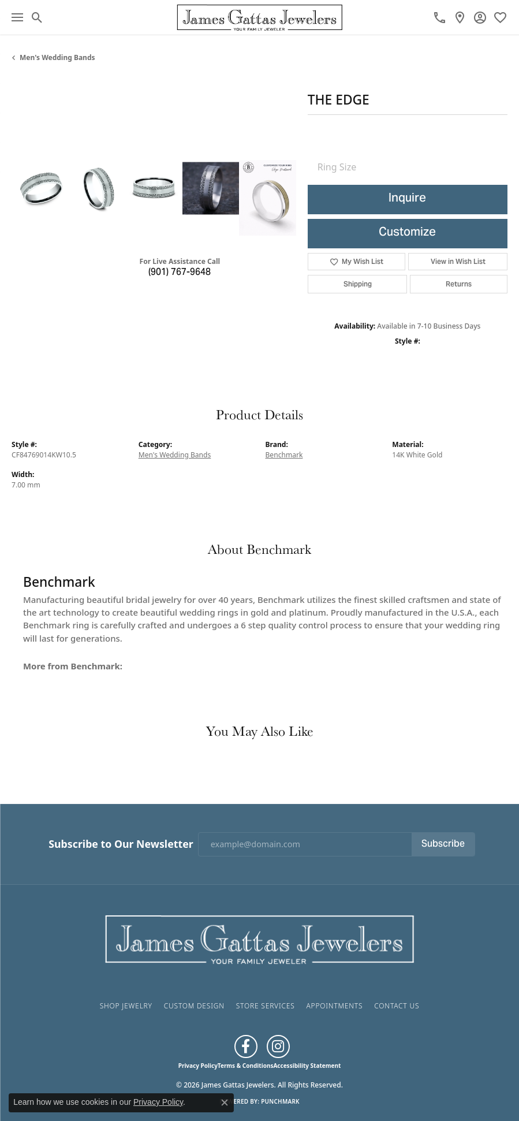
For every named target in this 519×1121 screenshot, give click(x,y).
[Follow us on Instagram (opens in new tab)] (278, 1046)
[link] (439, 17)
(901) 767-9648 (179, 272)
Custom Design (194, 1006)
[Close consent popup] (224, 1102)
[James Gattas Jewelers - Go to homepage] (259, 938)
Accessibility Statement (307, 1065)
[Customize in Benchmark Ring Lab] (267, 198)
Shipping (357, 284)
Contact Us (396, 1006)
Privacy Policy (198, 1065)
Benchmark (284, 455)
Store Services (265, 1006)
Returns (459, 284)
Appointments (334, 1006)
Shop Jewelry (126, 1006)
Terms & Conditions (246, 1065)
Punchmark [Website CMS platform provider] (280, 1101)
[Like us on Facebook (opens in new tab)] (245, 1046)
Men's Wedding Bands (57, 57)
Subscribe (443, 844)
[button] (37, 17)
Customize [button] (407, 233)
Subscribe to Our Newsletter (120, 844)
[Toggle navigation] (17, 17)
